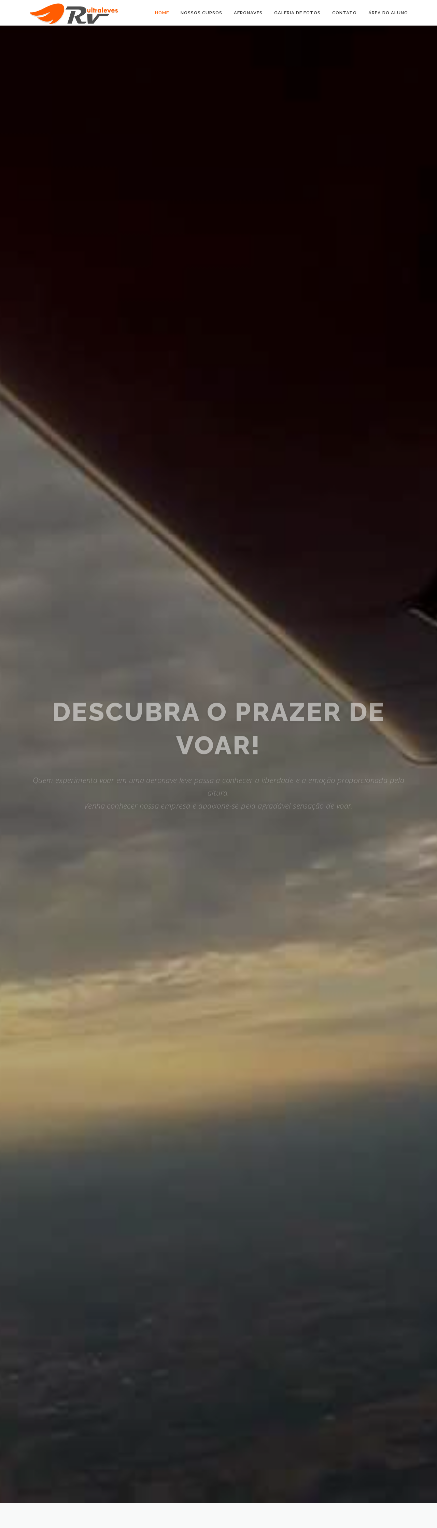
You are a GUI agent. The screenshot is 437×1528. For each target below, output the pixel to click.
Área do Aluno (388, 12)
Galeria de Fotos (297, 12)
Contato (344, 12)
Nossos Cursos (201, 12)
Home (162, 12)
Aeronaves (248, 12)
